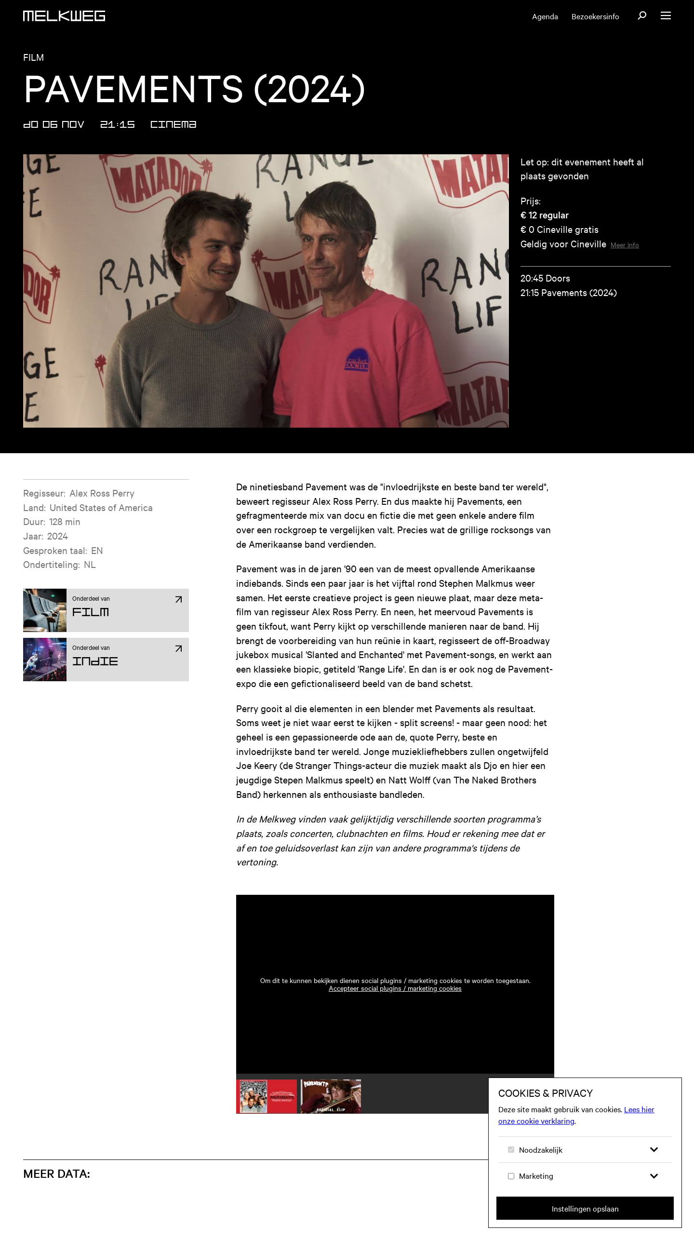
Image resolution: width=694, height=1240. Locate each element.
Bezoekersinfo (595, 16)
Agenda (545, 16)
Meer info (625, 244)
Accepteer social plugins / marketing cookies (395, 988)
